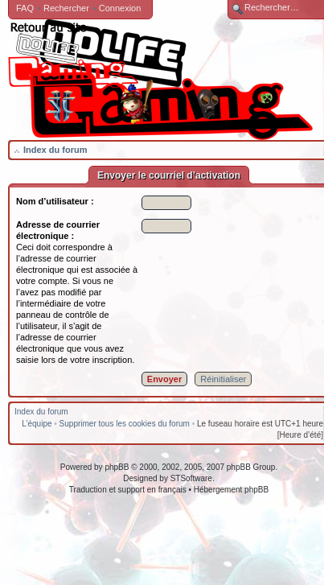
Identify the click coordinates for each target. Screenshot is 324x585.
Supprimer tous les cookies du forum (124, 423)
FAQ (25, 8)
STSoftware (191, 478)
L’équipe (36, 423)
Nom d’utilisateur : (55, 201)
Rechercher (66, 8)
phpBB (117, 467)
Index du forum (55, 149)
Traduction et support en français (128, 489)
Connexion (120, 8)
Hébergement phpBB (231, 489)
